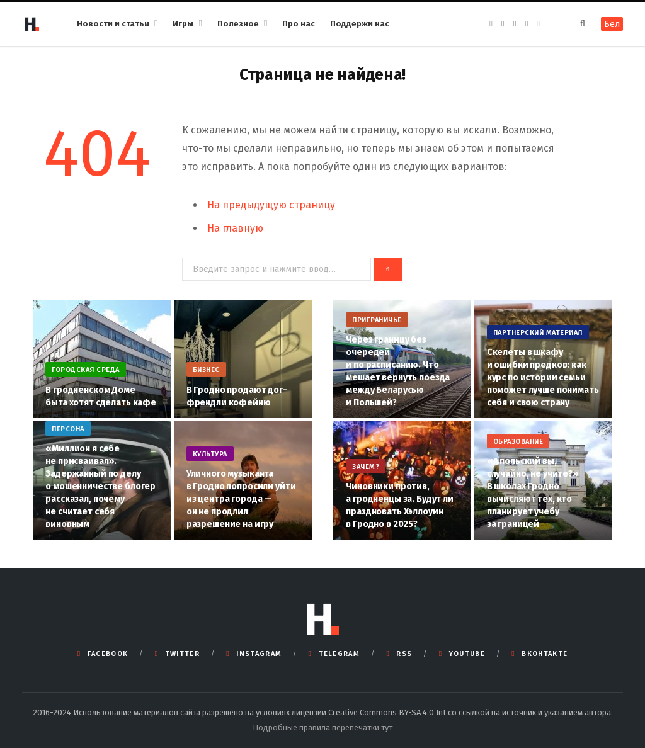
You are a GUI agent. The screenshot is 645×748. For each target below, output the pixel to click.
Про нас (298, 23)
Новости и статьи (113, 23)
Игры (183, 23)
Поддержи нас (359, 23)
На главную (235, 228)
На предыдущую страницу (271, 205)
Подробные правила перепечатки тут (322, 727)
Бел (612, 24)
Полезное (238, 23)
